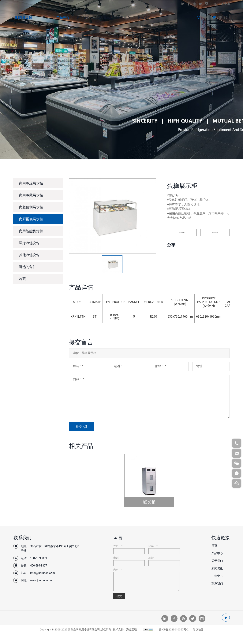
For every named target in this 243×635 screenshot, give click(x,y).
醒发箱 (149, 501)
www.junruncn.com (42, 580)
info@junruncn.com (42, 573)
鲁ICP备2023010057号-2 (174, 630)
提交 (119, 596)
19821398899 (38, 558)
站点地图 (198, 630)
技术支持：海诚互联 (125, 630)
